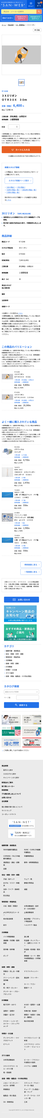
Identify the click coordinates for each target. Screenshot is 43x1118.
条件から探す (8, 770)
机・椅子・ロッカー (10, 988)
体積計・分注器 (7, 1033)
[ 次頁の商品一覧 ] (13, 192)
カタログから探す (9, 774)
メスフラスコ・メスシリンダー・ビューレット (32, 1046)
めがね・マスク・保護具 (11, 884)
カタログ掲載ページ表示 (19, 180)
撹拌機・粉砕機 (9, 949)
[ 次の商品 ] (21, 187)
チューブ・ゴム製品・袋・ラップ (32, 1090)
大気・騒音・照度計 (10, 906)
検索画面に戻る (30, 564)
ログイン (21, 18)
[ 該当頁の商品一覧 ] (29, 190)
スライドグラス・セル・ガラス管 (10, 1067)
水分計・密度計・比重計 (32, 1005)
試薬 (5, 869)
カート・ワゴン (29, 984)
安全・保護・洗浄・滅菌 (10, 875)
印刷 (37, 30)
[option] (21, 56)
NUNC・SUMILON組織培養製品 (32, 850)
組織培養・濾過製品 (9, 845)
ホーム (4, 25)
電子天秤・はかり (9, 1004)
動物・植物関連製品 (31, 862)
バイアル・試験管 (30, 1066)
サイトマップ (6, 810)
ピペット (6, 1044)
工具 (25, 1102)
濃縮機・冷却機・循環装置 (11, 941)
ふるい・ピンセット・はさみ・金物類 (11, 1084)
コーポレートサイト (9, 814)
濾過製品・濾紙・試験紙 (11, 863)
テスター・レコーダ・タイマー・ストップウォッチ (11, 1023)
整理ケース (28, 988)
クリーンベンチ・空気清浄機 (11, 978)
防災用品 (6, 895)
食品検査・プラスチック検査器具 (32, 920)
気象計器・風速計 (30, 1011)
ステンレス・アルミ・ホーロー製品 (32, 1084)
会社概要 (5, 801)
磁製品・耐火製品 (9, 1095)
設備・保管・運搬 (8, 967)
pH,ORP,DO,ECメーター (11, 913)
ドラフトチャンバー (31, 971)
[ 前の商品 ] (10, 187)
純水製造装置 (8, 919)
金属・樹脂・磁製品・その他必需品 (14, 1078)
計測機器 (5, 1000)
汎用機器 (5, 932)
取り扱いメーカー (8, 786)
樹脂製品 (6, 1089)
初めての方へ (8, 18)
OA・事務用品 (20, 25)
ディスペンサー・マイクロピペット (11, 1039)
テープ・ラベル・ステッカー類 (32, 1096)
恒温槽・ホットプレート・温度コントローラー (32, 943)
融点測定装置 (29, 1021)
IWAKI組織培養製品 (10, 849)
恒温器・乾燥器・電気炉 (32, 950)
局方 (5, 925)
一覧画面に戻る (30, 571)
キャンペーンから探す (11, 777)
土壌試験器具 (29, 912)
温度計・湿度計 (9, 1011)
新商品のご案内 (7, 782)
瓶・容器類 (7, 1072)
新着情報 (5, 790)
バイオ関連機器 (9, 936)
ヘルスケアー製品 (30, 925)
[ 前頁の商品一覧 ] (13, 190)
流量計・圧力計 (9, 1014)
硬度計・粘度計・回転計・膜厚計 (32, 1015)
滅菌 (25, 889)
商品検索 (11, 25)
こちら (8, 200)
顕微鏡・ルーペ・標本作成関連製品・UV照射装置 (32, 958)
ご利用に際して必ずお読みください (16, 750)
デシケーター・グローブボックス (11, 992)
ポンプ (5, 956)
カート (39, 2)
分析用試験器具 (9, 1060)
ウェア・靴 (28, 879)
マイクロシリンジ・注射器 (32, 1039)
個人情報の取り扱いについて (12, 807)
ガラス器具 (6, 1055)
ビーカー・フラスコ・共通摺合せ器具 (32, 1061)
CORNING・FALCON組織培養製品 (11, 857)
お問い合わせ (24, 599)
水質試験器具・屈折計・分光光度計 (31, 907)
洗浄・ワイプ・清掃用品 (11, 890)
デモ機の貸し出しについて (11, 794)
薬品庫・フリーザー (31, 977)
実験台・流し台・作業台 (11, 972)
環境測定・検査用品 (9, 902)
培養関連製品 (29, 856)
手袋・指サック (9, 879)
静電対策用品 (29, 883)
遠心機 (26, 936)
